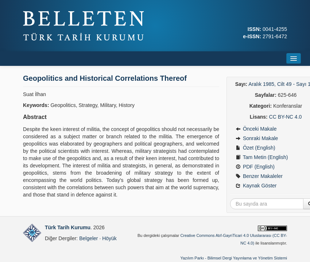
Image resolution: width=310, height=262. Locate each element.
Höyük (109, 238)
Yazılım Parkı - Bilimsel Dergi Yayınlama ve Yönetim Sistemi (233, 258)
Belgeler (88, 238)
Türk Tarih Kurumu (67, 227)
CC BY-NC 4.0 (285, 117)
